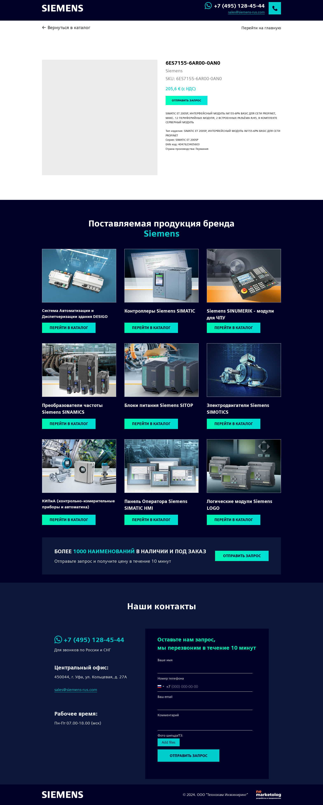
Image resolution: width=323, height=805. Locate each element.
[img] (79, 275)
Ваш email (165, 697)
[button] (242, 556)
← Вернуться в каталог (66, 27)
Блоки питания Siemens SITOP (158, 405)
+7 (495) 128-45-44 (239, 6)
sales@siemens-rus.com (246, 12)
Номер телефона (171, 678)
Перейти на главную (261, 27)
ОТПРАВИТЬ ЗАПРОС (188, 755)
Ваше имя (165, 660)
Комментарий (168, 715)
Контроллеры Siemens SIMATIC (159, 311)
